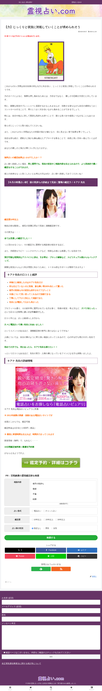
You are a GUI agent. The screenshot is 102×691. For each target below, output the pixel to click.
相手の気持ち (63, 483)
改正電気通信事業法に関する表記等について (21, 668)
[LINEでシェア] (51, 556)
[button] (82, 556)
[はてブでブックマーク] (82, 550)
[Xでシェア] (20, 550)
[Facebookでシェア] (51, 550)
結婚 (63, 499)
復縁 (63, 488)
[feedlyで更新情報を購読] (48, 569)
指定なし (36, 528)
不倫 (63, 494)
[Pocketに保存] (20, 556)
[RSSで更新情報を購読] (53, 569)
